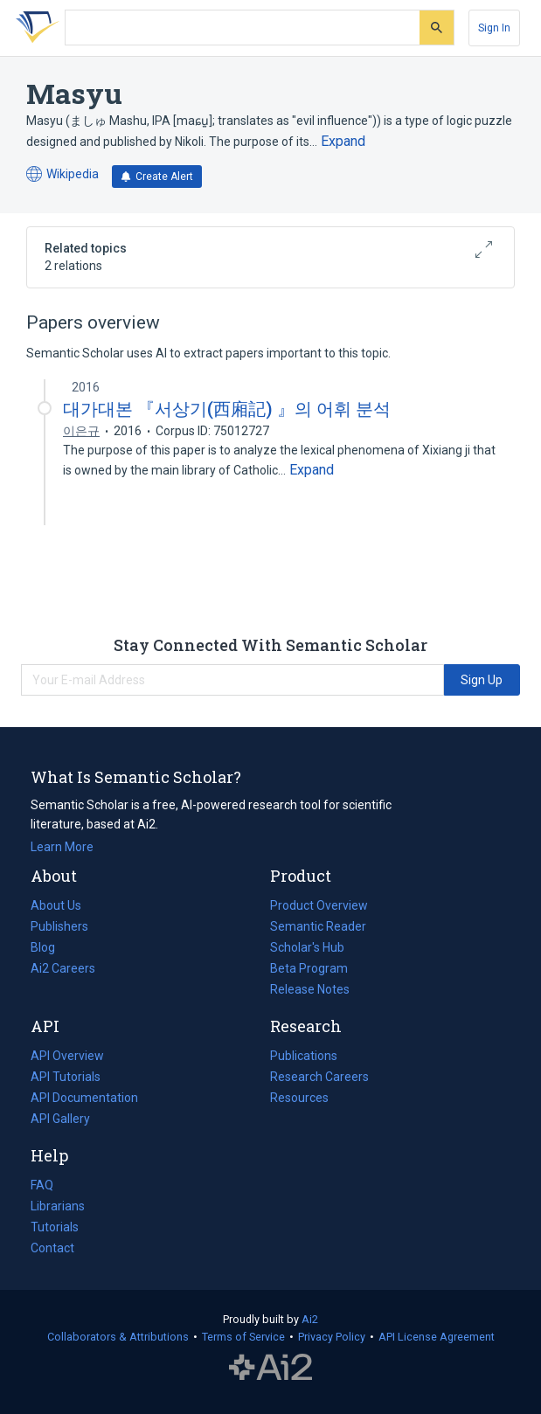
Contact (52, 1248)
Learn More (62, 847)
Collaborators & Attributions (118, 1336)
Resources (299, 1097)
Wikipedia (62, 174)
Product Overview (319, 905)
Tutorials (55, 1227)
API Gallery (60, 1119)
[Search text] (243, 28)
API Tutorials (66, 1077)
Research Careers (319, 1076)
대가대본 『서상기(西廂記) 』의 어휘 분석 (227, 409)
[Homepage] (34, 27)
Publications (303, 1055)
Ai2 (310, 1319)
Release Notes (310, 989)
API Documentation (84, 1097)
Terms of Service (243, 1336)
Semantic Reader (318, 926)
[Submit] (437, 27)
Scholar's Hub (307, 947)
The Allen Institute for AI (270, 1368)
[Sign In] (494, 28)
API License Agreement (436, 1336)
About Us (56, 905)
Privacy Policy (331, 1336)
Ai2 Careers (63, 968)
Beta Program (309, 968)
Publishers (59, 926)
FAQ (42, 1185)
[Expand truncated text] (343, 141)
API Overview (67, 1056)
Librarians (58, 1206)
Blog (50, 947)
